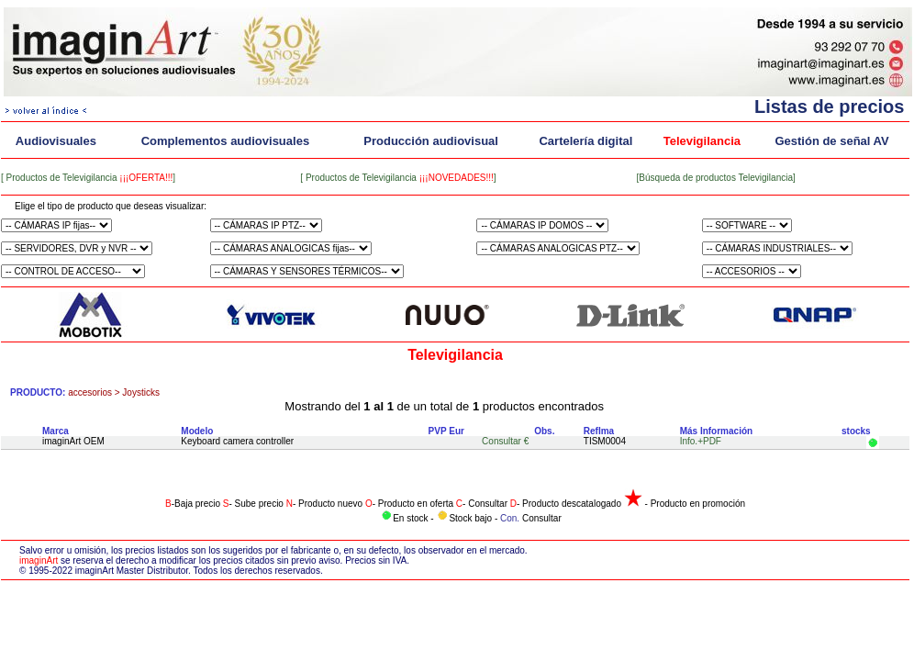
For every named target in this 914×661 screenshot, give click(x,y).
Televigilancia (702, 141)
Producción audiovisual (430, 141)
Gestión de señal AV (831, 141)
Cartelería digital (585, 141)
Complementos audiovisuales (225, 141)
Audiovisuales (56, 141)
